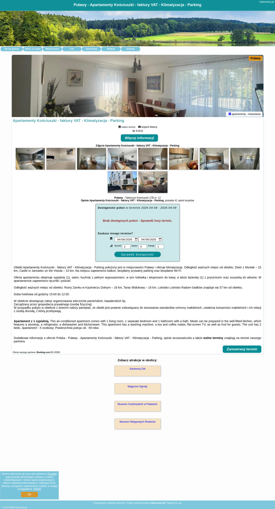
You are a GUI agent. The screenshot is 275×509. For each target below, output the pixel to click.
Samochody (91, 49)
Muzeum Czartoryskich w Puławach (137, 405)
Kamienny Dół (137, 369)
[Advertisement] (138, 469)
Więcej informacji (139, 139)
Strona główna (11, 49)
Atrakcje (111, 49)
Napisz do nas (174, 503)
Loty (72, 49)
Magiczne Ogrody (137, 387)
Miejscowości (52, 49)
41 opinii (179, 201)
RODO (37, 489)
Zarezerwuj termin (242, 350)
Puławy (255, 58)
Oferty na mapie (33, 49)
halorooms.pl (266, 1)
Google (52, 473)
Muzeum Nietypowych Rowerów (137, 422)
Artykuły (130, 49)
